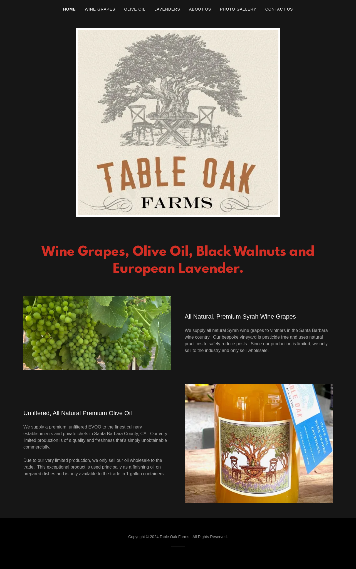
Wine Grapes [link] (100, 9)
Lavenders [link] (167, 9)
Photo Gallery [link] (238, 9)
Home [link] (69, 9)
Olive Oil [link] (134, 9)
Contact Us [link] (279, 9)
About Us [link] (200, 9)
